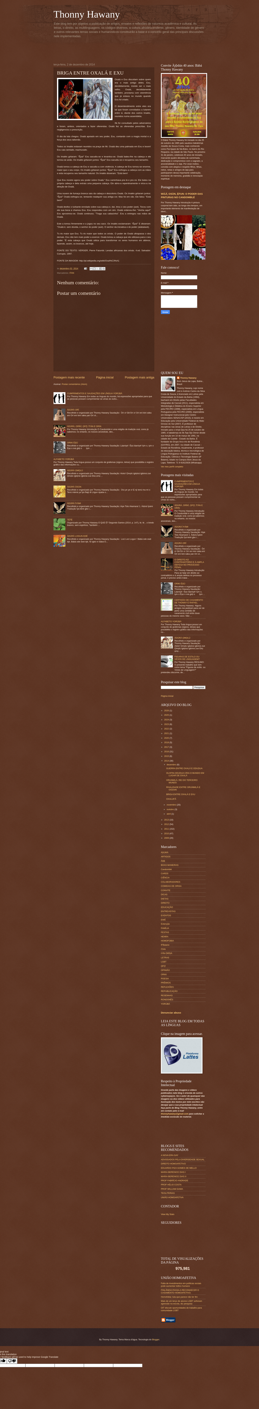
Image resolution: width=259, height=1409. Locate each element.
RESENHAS (167, 995)
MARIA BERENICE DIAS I (173, 1172)
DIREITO (165, 903)
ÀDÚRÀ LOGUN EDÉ (77, 536)
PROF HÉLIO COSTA (171, 1184)
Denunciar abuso (171, 1012)
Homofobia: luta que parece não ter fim (179, 1297)
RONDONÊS (167, 999)
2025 (166, 715)
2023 (166, 724)
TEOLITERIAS (168, 1193)
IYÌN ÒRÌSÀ (166, 953)
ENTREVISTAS (168, 911)
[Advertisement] (134, 49)
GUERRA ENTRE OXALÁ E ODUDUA (184, 768)
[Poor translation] (12, 1361)
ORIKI (164, 974)
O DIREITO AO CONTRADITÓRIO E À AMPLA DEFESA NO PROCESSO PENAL (189, 563)
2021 (166, 733)
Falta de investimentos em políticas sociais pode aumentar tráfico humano (181, 1284)
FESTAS (165, 932)
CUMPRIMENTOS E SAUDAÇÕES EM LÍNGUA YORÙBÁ (94, 393)
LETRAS (165, 957)
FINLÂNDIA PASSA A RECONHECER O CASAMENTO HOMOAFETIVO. (180, 1291)
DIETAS (164, 899)
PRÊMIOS (166, 982)
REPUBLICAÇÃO (169, 991)
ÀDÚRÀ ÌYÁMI (74, 503)
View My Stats (167, 1214)
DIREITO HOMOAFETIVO (173, 1163)
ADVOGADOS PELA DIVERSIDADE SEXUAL (182, 1159)
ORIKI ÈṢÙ (72, 442)
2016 (166, 751)
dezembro (172, 764)
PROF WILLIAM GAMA (172, 1189)
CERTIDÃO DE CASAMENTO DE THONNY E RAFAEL (188, 601)
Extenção (165, 924)
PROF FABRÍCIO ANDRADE (174, 1180)
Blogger (155, 1339)
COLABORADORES (170, 882)
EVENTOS (166, 915)
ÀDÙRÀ (164, 852)
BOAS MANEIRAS (170, 865)
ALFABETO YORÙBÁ (64, 459)
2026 (166, 710)
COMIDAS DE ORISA (171, 886)
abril (169, 814)
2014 (166, 761)
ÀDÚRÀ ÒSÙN (74, 487)
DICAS (164, 894)
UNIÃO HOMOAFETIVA (172, 1197)
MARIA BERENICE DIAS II (173, 1176)
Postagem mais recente (69, 377)
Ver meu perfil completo (172, 466)
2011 (166, 829)
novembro (172, 804)
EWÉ (163, 920)
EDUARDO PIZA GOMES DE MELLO (179, 1168)
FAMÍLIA (165, 928)
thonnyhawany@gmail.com (174, 1114)
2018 (166, 742)
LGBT (163, 961)
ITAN (71, 273)
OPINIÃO (165, 970)
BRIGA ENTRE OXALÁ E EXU (180, 794)
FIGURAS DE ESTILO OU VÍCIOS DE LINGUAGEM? (187, 657)
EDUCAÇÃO (167, 907)
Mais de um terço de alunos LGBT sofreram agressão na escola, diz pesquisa (181, 1302)
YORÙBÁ (165, 1004)
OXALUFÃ (171, 799)
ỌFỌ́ (163, 966)
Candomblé (166, 869)
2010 (166, 833)
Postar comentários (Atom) (74, 384)
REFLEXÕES (167, 987)
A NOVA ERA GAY (169, 1155)
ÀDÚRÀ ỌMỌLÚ (75, 470)
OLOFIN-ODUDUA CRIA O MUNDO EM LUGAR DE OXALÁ (185, 774)
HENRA (164, 936)
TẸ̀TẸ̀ (69, 519)
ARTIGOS (165, 856)
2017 (166, 747)
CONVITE (165, 890)
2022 (166, 728)
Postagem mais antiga (139, 377)
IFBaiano (165, 945)
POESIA (165, 978)
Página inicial (104, 377)
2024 (166, 719)
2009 (166, 838)
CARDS (164, 873)
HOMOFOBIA (167, 940)
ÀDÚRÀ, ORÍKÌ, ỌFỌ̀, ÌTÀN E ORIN (84, 426)
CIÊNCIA (165, 877)
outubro (170, 809)
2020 (166, 738)
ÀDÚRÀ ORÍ (73, 410)
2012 (166, 824)
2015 (166, 756)
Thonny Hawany (87, 14)
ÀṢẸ (163, 861)
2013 (166, 820)
